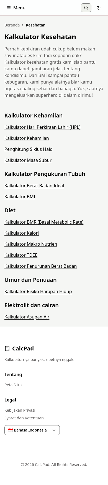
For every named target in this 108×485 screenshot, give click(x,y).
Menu (16, 8)
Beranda (12, 25)
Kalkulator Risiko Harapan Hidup (38, 291)
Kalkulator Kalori (21, 233)
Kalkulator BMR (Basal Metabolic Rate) (43, 222)
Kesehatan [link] (35, 25)
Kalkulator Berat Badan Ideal (34, 186)
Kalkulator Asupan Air (26, 317)
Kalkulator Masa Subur (28, 160)
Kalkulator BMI (19, 197)
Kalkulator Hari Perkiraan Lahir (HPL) (42, 127)
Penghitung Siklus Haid (28, 149)
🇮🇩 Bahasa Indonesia (32, 430)
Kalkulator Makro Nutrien (30, 244)
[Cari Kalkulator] (86, 7)
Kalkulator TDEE (20, 255)
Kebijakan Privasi (19, 410)
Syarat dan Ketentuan (24, 417)
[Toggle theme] (99, 8)
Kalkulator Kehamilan (26, 138)
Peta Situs (13, 384)
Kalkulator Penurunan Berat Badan (40, 266)
